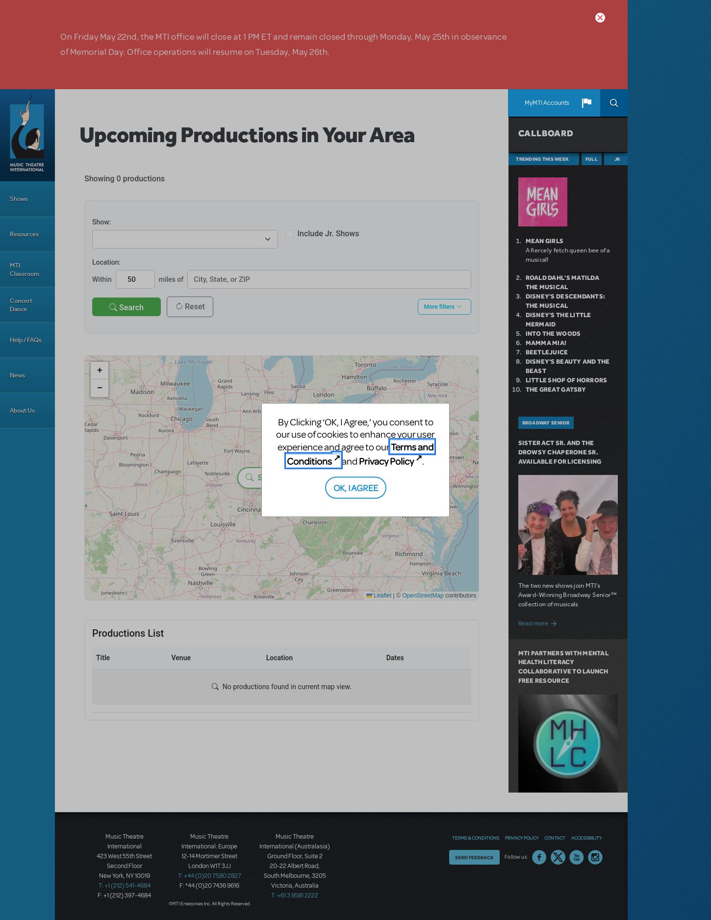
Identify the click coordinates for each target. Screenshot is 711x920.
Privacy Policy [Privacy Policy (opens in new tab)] (386, 461)
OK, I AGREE (355, 487)
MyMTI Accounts (547, 103)
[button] (586, 103)
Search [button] (614, 103)
